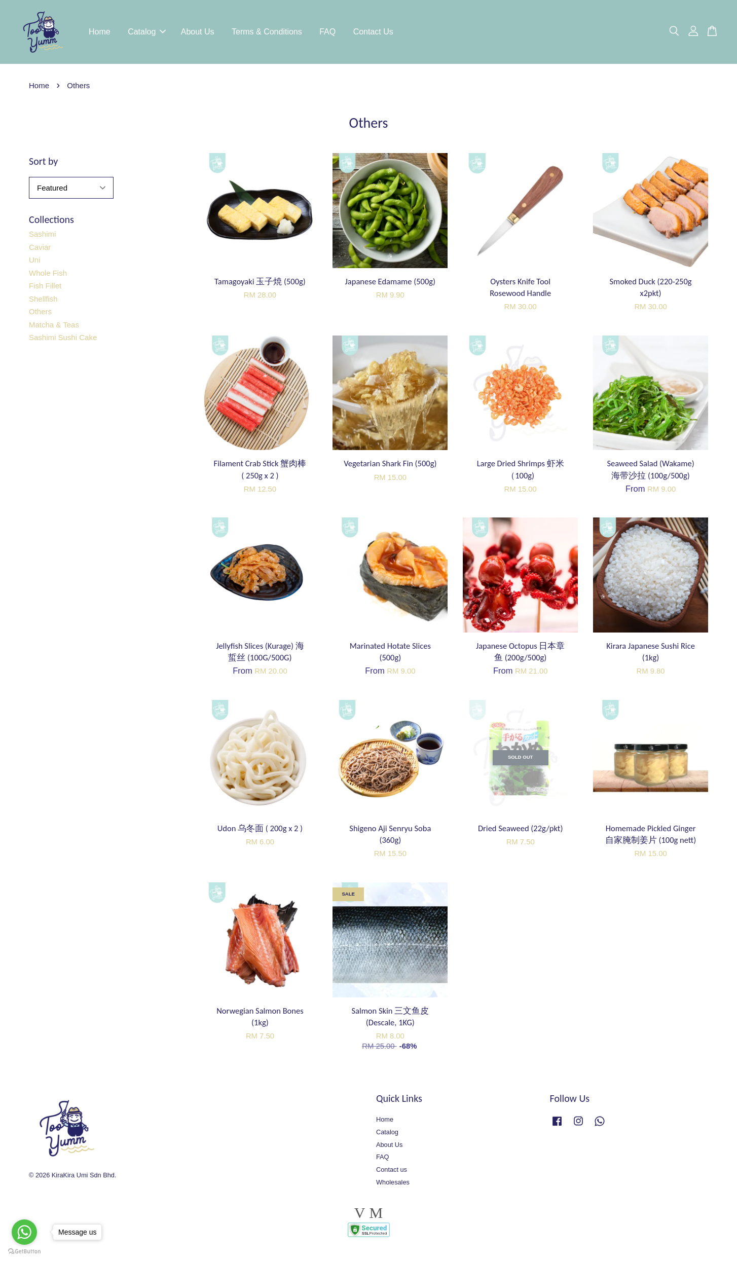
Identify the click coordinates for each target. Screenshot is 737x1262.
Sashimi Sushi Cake (63, 340)
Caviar (40, 249)
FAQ (327, 32)
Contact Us (373, 32)
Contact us (391, 1172)
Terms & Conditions (267, 32)
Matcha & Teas (54, 326)
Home (99, 32)
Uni (35, 262)
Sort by (43, 163)
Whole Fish (48, 275)
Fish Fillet (45, 288)
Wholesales (393, 1185)
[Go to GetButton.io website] (24, 1251)
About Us (197, 32)
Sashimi (42, 236)
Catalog (147, 32)
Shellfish (43, 300)
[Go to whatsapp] (24, 1232)
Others (40, 314)
